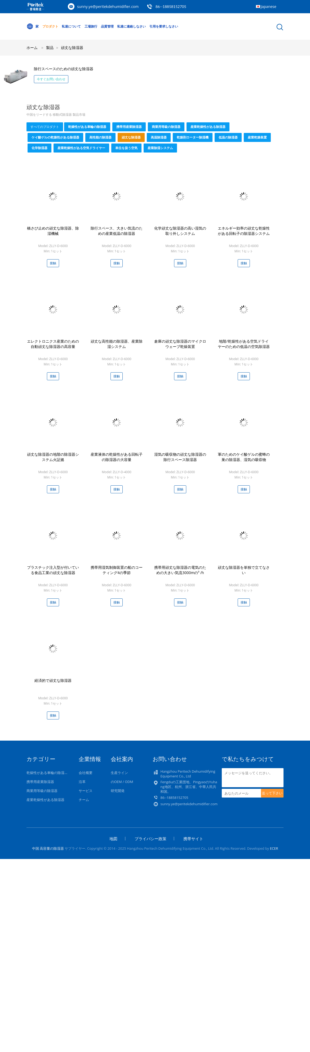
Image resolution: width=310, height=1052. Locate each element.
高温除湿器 (159, 137)
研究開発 (118, 790)
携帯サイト (193, 838)
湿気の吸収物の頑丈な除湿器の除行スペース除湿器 (180, 457)
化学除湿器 (39, 148)
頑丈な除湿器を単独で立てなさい (244, 570)
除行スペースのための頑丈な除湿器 (63, 68)
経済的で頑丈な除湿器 (53, 680)
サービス (85, 790)
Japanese (268, 6)
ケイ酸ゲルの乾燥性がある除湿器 (55, 137)
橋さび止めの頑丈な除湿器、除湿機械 (53, 231)
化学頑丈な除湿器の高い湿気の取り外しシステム (180, 231)
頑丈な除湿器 (72, 47)
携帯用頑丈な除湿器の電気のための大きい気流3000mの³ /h (180, 570)
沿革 (82, 781)
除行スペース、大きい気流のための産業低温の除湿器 (117, 231)
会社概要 (85, 772)
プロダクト (50, 26)
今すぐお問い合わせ (51, 79)
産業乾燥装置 (257, 137)
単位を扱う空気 (126, 148)
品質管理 (107, 26)
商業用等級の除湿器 (166, 126)
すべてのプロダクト (44, 126)
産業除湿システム (160, 148)
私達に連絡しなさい (131, 26)
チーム (84, 799)
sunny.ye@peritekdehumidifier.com (108, 6)
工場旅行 (91, 26)
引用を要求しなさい (163, 26)
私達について (71, 26)
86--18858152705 (171, 6)
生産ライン (119, 772)
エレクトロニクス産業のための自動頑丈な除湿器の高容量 (53, 344)
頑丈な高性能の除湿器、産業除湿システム (117, 344)
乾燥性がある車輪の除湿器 (87, 126)
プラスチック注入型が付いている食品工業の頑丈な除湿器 (53, 570)
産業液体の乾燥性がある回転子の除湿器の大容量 (117, 457)
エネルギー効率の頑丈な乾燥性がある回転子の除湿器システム (244, 231)
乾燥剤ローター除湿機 (193, 137)
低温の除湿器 (228, 137)
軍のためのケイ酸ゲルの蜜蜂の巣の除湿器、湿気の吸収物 (244, 457)
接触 (53, 263)
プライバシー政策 (150, 838)
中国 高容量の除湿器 (48, 848)
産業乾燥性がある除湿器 (208, 126)
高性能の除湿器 (100, 137)
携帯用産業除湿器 (129, 126)
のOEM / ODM (122, 781)
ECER (274, 848)
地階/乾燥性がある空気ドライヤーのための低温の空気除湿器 (244, 344)
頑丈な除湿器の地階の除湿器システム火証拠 (53, 457)
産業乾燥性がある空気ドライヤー (81, 148)
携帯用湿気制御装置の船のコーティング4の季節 (117, 570)
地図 (113, 838)
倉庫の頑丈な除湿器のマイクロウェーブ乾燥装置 (180, 344)
